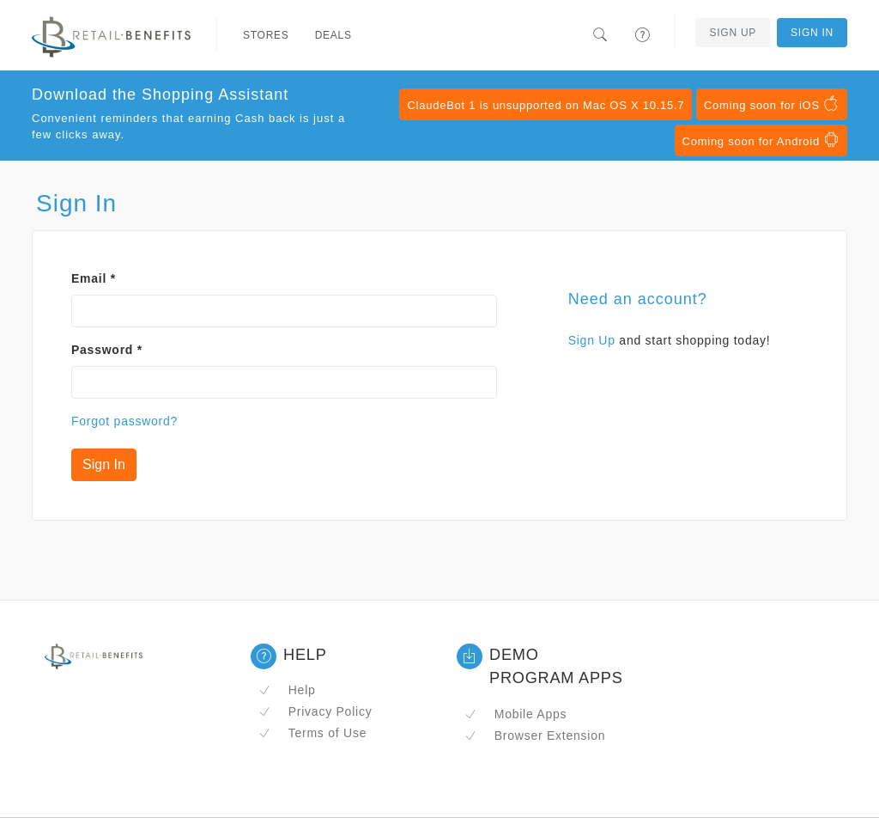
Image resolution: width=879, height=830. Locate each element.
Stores (266, 35)
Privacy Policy (315, 711)
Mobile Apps (515, 714)
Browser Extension (534, 735)
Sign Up (732, 33)
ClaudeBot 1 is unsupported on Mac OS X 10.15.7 (545, 105)
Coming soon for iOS (772, 104)
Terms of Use (312, 733)
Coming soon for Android (761, 140)
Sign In (812, 33)
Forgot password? (124, 421)
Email (93, 278)
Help (287, 690)
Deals (333, 35)
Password (106, 350)
